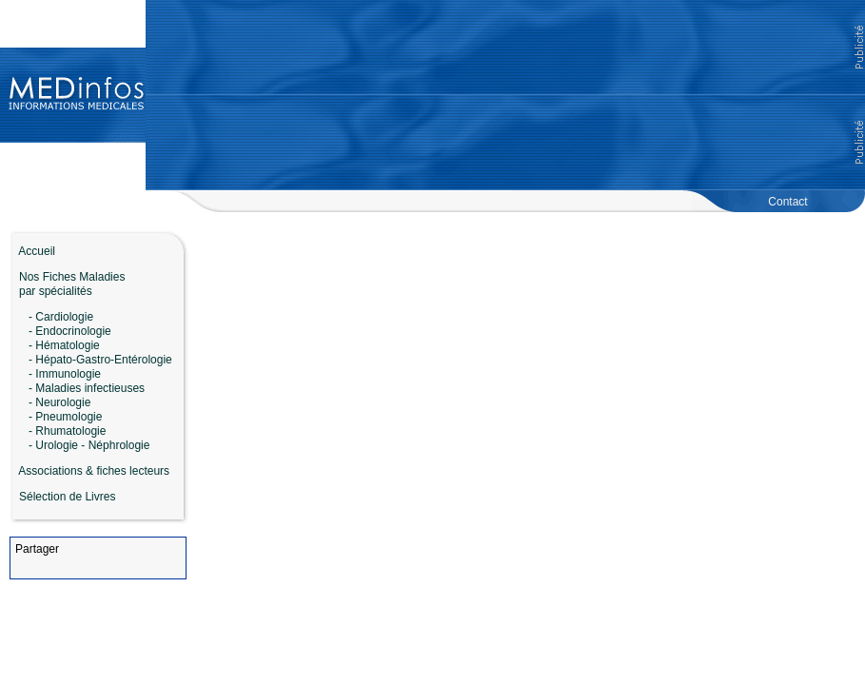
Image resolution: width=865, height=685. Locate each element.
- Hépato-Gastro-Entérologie (100, 359)
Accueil (32, 251)
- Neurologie (59, 402)
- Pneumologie (65, 416)
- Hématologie (64, 345)
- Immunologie (65, 374)
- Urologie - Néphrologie (89, 445)
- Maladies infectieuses (87, 388)
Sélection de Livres (67, 496)
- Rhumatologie (67, 431)
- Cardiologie (61, 316)
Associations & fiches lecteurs (93, 471)
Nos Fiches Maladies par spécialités (67, 284)
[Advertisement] (505, 95)
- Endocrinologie (70, 331)
